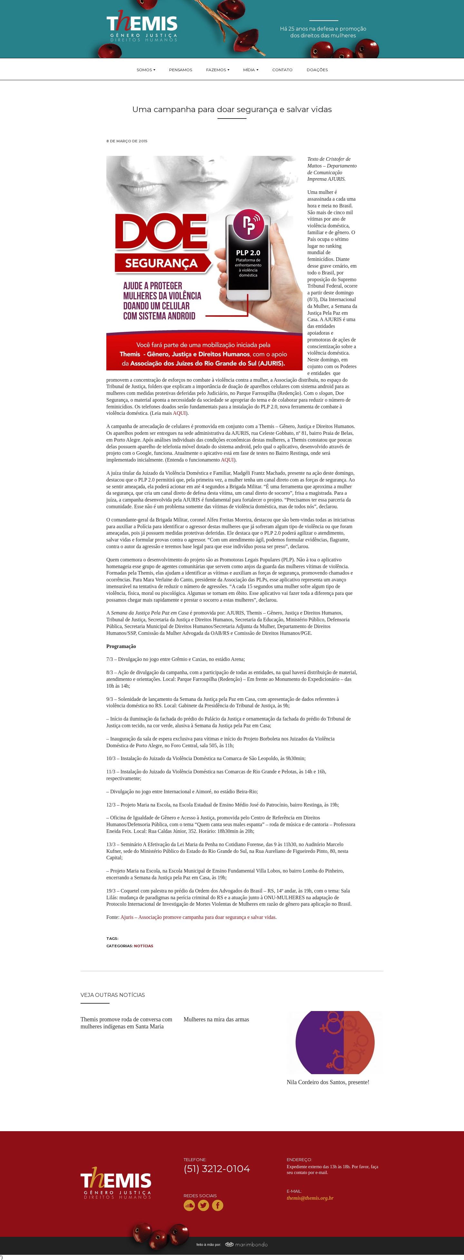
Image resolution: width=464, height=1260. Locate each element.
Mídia (249, 69)
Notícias (143, 946)
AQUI (179, 413)
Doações (317, 69)
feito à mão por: (232, 1244)
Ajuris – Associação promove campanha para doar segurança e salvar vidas (198, 917)
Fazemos (216, 69)
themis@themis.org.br (310, 1198)
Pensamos (180, 69)
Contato (282, 69)
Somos (144, 69)
